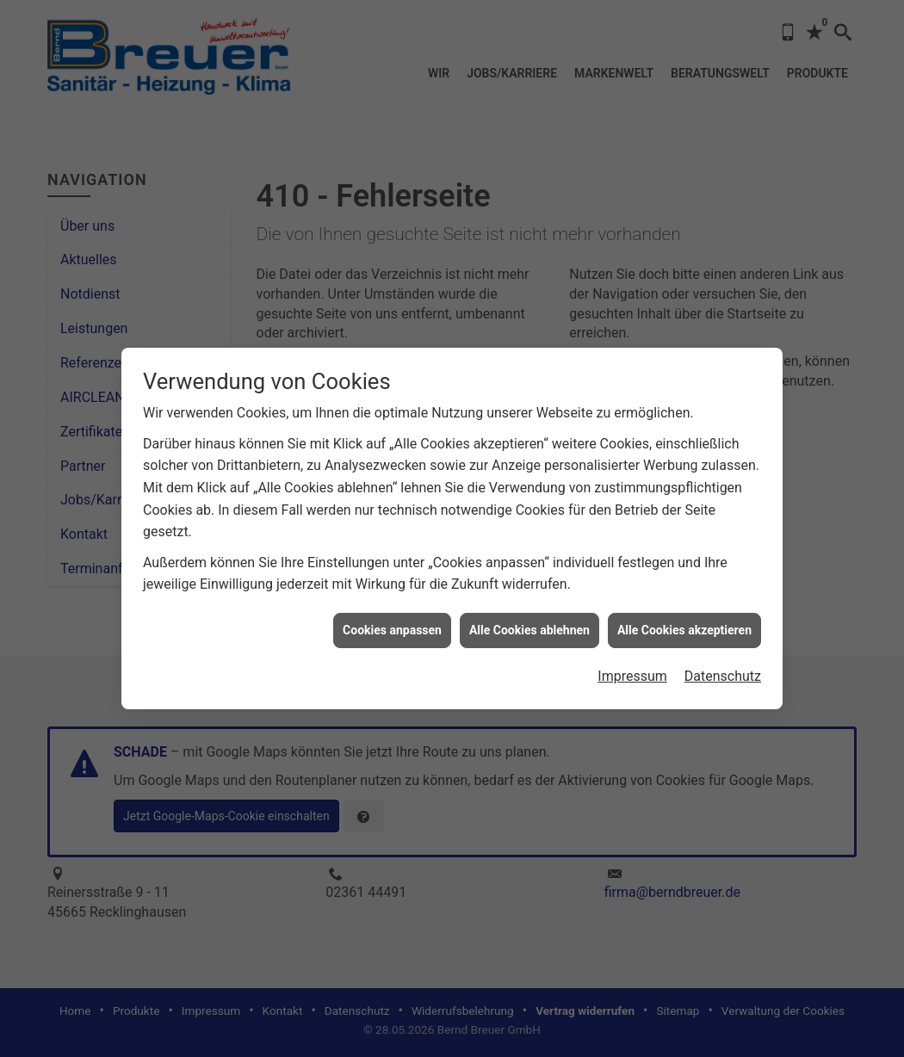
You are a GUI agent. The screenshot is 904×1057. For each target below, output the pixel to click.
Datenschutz (722, 668)
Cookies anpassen (392, 621)
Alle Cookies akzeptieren (684, 621)
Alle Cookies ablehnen (529, 621)
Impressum (632, 668)
